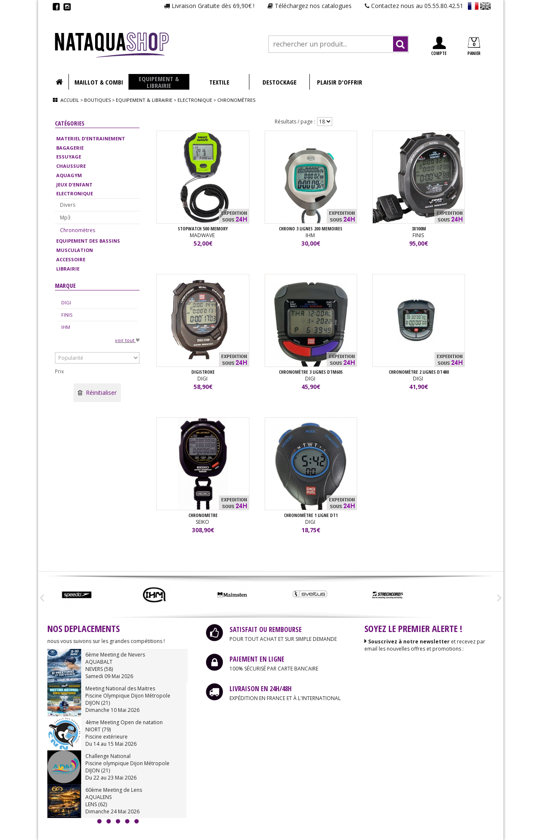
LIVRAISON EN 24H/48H (261, 689)
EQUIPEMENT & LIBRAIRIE (159, 82)
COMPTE (438, 46)
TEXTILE (219, 82)
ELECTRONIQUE (74, 193)
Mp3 (65, 217)
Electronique (195, 100)
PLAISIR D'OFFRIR (339, 82)
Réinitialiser (97, 393)
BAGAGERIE (70, 148)
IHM (65, 327)
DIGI (66, 302)
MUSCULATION (74, 250)
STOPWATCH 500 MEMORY (203, 228)
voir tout (127, 340)
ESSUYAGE (68, 156)
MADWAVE (203, 235)
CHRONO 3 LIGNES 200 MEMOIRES (310, 228)
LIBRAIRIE (67, 268)
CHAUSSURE (71, 166)
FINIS (66, 315)
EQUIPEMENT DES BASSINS (88, 241)
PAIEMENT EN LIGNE (257, 659)
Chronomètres (77, 230)
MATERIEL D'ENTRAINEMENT (90, 138)
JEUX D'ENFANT (74, 184)
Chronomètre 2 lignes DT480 (419, 372)
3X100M (419, 228)
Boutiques (97, 100)
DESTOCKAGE (279, 82)
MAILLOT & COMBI (98, 82)
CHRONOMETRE (203, 515)
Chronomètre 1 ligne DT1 (311, 515)
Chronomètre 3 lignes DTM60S (311, 372)
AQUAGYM (69, 175)
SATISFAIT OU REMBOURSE (266, 630)
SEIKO (203, 521)
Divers (67, 204)
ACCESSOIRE (70, 259)
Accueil (69, 100)
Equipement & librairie (144, 100)
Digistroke (203, 372)
